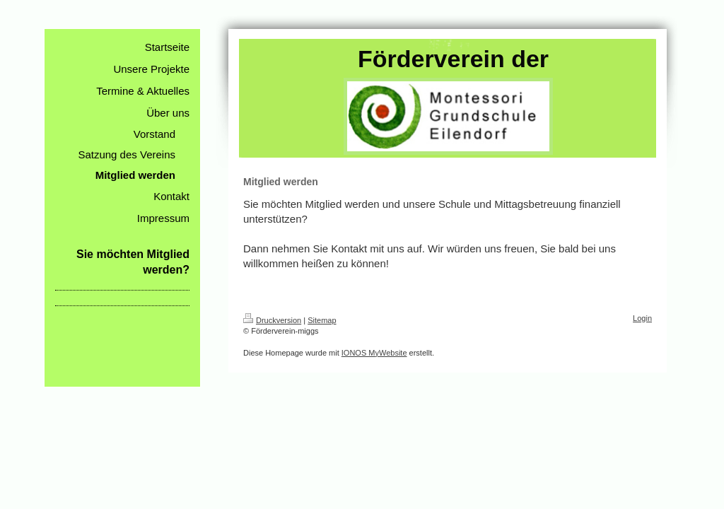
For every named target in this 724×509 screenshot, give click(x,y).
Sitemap (322, 320)
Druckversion (272, 320)
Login (642, 318)
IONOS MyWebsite (374, 353)
